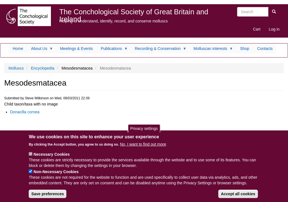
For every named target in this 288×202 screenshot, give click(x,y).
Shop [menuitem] (244, 48)
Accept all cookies (238, 194)
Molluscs (16, 68)
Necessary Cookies (51, 154)
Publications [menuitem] (112, 50)
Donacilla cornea (24, 112)
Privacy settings (144, 128)
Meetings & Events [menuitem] (76, 48)
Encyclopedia (42, 68)
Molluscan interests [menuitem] (211, 50)
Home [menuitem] (18, 48)
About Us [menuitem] (40, 50)
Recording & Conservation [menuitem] (158, 50)
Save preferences (47, 194)
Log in (274, 29)
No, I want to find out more (143, 144)
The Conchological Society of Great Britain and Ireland (133, 13)
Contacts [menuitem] (265, 48)
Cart (256, 29)
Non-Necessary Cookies (55, 171)
